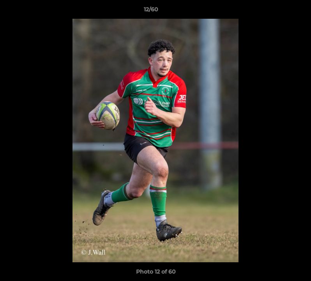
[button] (278, 11)
